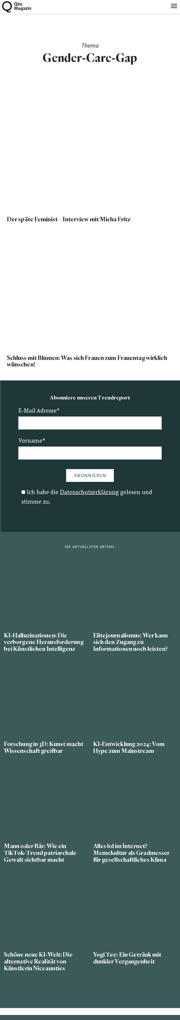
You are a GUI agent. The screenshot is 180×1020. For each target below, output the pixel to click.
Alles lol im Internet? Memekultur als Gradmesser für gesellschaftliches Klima (131, 853)
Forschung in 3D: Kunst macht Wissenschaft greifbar (43, 747)
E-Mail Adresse (39, 411)
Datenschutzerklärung (89, 493)
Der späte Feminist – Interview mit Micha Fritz (69, 219)
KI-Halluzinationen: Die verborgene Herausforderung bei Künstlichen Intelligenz (44, 642)
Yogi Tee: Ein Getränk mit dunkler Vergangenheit (127, 958)
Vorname (32, 441)
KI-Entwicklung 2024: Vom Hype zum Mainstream (129, 747)
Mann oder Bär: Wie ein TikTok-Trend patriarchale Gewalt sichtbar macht (40, 853)
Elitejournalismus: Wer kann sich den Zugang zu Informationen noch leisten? (130, 642)
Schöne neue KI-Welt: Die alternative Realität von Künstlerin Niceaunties (38, 962)
